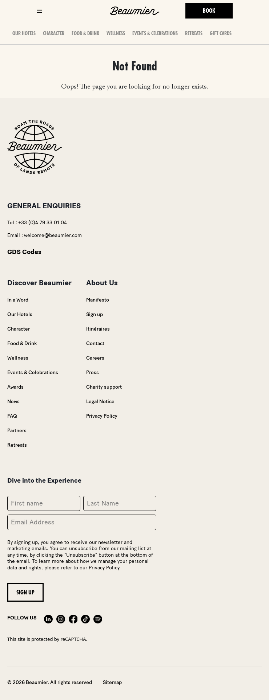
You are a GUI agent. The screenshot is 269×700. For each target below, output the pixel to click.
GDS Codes (24, 252)
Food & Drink (85, 33)
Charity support (104, 387)
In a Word (17, 300)
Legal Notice (100, 401)
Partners (17, 430)
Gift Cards (221, 33)
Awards (15, 387)
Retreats (193, 33)
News (13, 401)
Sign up (94, 314)
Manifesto (97, 300)
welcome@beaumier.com (53, 235)
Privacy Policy (101, 416)
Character (53, 33)
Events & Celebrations (155, 33)
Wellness (116, 33)
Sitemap (112, 682)
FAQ (12, 416)
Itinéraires (98, 329)
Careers (95, 358)
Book (209, 11)
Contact (95, 343)
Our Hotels (19, 314)
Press (92, 372)
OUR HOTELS (24, 33)
